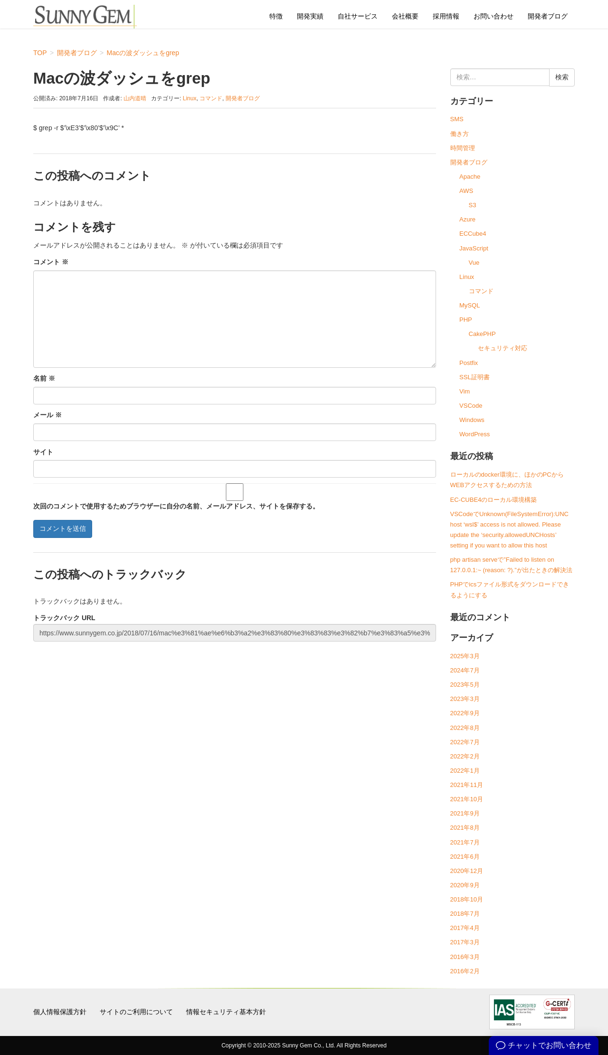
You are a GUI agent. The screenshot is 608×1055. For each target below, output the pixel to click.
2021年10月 (466, 799)
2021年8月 (465, 827)
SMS (457, 119)
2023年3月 (465, 698)
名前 (44, 378)
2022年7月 (465, 742)
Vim (464, 391)
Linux (190, 98)
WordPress (474, 434)
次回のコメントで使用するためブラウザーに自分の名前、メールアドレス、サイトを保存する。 (176, 506)
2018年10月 (466, 899)
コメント (50, 262)
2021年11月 (466, 784)
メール (47, 415)
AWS (466, 190)
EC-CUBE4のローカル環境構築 (493, 499)
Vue (474, 262)
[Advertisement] (234, 713)
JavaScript (473, 248)
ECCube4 (472, 233)
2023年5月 (465, 684)
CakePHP (482, 333)
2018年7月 (465, 913)
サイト (43, 452)
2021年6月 (465, 856)
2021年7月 (465, 842)
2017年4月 (465, 927)
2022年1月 (465, 770)
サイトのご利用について (136, 1012)
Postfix (468, 362)
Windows (471, 419)
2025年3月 (465, 656)
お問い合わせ (493, 16)
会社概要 (405, 16)
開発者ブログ (548, 16)
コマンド (211, 98)
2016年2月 (465, 971)
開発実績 (310, 16)
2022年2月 (465, 756)
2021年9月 (465, 813)
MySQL (469, 305)
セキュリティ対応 (502, 348)
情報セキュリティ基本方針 (226, 1012)
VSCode (470, 405)
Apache (469, 176)
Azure (467, 219)
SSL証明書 (474, 377)
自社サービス (358, 16)
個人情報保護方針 (59, 1012)
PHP (465, 319)
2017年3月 (465, 942)
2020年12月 (466, 870)
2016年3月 (465, 956)
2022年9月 (465, 713)
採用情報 (446, 16)
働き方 (459, 133)
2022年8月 (465, 727)
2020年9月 (465, 885)
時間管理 (462, 148)
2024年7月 (465, 670)
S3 (472, 205)
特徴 (276, 16)
